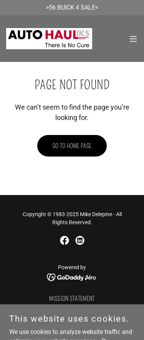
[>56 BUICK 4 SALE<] (72, 8)
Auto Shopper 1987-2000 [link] (72, 309)
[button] (133, 39)
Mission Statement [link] (71, 298)
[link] (49, 38)
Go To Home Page (72, 146)
